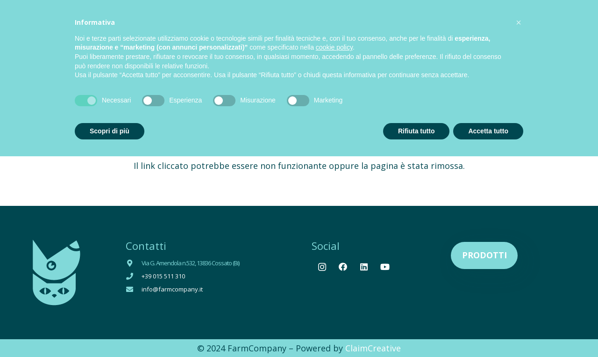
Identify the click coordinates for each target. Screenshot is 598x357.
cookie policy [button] (334, 47)
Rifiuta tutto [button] (416, 131)
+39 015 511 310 (163, 276)
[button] (518, 22)
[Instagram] (322, 266)
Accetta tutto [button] (488, 131)
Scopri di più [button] (109, 131)
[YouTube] (385, 266)
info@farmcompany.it (172, 289)
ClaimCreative (373, 348)
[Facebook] (343, 266)
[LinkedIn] (364, 266)
